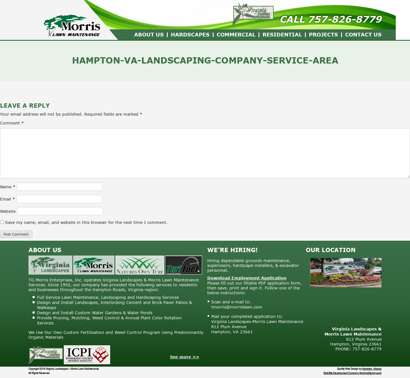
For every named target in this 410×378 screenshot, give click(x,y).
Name (7, 186)
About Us (149, 34)
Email (7, 199)
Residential (282, 34)
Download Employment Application (246, 277)
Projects (323, 34)
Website (8, 211)
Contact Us (363, 34)
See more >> (184, 356)
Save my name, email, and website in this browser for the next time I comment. (86, 222)
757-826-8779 (345, 18)
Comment (12, 122)
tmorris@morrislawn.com (236, 307)
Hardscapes (190, 34)
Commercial (236, 34)
